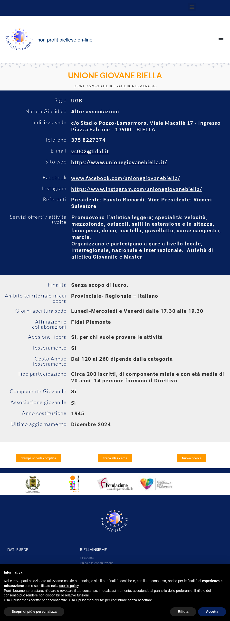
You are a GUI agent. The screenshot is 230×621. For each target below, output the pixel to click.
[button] (192, 7)
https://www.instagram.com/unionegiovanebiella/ (136, 189)
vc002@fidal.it (90, 151)
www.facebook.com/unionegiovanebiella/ (125, 178)
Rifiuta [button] (183, 611)
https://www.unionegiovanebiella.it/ (119, 162)
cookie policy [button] (68, 586)
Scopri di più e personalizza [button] (34, 611)
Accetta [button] (212, 611)
